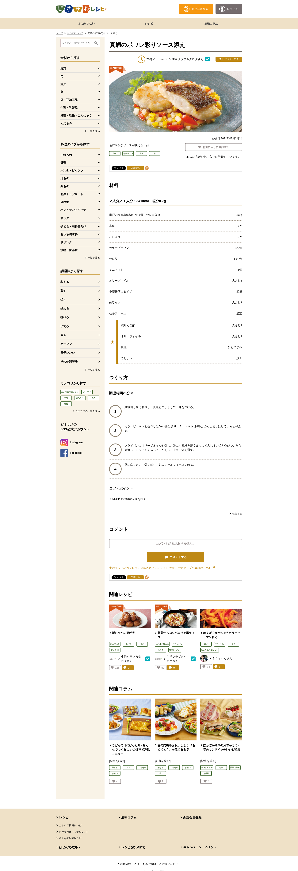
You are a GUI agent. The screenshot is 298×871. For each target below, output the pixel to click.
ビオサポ (115, 650)
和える (64, 281)
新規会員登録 (192, 817)
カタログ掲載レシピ (70, 825)
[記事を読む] (117, 761)
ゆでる (64, 326)
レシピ (149, 23)
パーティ (87, 392)
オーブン (66, 343)
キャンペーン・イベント (200, 847)
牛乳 (66, 398)
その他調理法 (69, 361)
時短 (66, 404)
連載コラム (211, 23)
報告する (237, 513)
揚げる (64, 317)
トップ (59, 33)
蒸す (63, 290)
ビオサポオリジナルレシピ (74, 831)
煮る (63, 335)
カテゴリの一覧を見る (87, 411)
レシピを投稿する (133, 847)
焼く (63, 299)
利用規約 (125, 863)
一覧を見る (94, 131)
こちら (209, 568)
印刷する (135, 168)
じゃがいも (115, 644)
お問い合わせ (170, 863)
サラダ (64, 218)
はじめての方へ (87, 23)
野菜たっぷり (175, 650)
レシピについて (75, 33)
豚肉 (93, 398)
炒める (64, 308)
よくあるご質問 (146, 863)
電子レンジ (67, 352)
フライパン (177, 644)
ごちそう (80, 398)
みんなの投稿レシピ (69, 392)
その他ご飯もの (162, 644)
